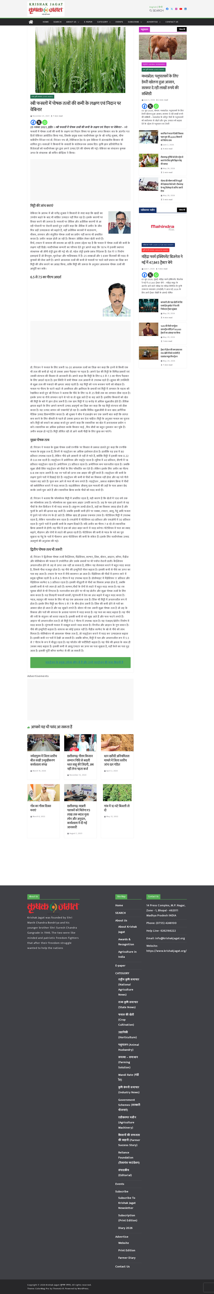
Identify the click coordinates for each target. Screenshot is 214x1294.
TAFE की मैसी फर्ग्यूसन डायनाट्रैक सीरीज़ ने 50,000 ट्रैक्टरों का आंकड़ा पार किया (171, 329)
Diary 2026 (125, 1228)
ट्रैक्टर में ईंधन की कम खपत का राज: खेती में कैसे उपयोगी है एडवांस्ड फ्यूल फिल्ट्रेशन (171, 353)
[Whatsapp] (44, 122)
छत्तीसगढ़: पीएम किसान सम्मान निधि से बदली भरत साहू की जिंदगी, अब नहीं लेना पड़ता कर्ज (80, 762)
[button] (77, 22)
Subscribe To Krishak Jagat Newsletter (127, 1203)
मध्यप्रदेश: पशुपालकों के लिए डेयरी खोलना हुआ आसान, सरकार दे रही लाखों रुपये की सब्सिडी (160, 85)
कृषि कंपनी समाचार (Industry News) (156, 250)
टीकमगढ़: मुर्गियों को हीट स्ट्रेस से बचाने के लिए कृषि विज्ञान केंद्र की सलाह (172, 161)
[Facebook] (33, 122)
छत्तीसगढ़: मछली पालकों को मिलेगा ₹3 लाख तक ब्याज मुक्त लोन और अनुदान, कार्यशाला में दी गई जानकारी (78, 816)
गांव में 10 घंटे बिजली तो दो (116, 808)
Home (46, 22)
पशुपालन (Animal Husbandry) (154, 64)
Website (123, 1243)
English (153, 7)
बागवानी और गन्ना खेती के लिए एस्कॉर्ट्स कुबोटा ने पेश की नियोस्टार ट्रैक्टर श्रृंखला (171, 306)
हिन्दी (161, 7)
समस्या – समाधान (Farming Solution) (128, 1062)
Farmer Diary (127, 1258)
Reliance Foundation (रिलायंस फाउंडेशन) (129, 1157)
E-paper (88, 22)
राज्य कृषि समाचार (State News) (42, 96)
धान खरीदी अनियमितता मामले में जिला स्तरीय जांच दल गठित (116, 760)
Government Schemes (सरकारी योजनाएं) (129, 1105)
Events (119, 22)
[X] (39, 122)
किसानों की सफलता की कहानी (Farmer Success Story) (129, 1140)
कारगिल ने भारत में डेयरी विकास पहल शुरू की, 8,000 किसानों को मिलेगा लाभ (172, 137)
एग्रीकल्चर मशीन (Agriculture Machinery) (158, 245)
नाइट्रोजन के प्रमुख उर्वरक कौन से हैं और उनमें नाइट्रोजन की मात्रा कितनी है (84, 662)
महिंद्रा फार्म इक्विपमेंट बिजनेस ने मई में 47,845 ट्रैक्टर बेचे (162, 260)
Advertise (152, 22)
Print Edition (126, 1250)
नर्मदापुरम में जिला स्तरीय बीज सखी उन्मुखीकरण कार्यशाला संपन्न (43, 760)
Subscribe (133, 22)
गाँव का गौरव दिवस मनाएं (40, 808)
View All (182, 29)
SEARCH (58, 22)
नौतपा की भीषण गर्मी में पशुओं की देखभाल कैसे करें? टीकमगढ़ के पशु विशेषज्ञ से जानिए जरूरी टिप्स (172, 186)
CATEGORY (102, 22)
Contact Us (172, 22)
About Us (71, 22)
